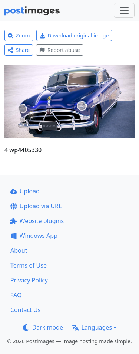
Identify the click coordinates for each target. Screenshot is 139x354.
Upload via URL (36, 206)
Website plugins (37, 221)
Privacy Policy (29, 280)
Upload (25, 191)
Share (19, 49)
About (18, 250)
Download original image (74, 35)
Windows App (33, 236)
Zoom (19, 35)
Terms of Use (28, 265)
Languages (92, 327)
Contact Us (25, 310)
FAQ (15, 295)
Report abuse (59, 49)
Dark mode (43, 327)
